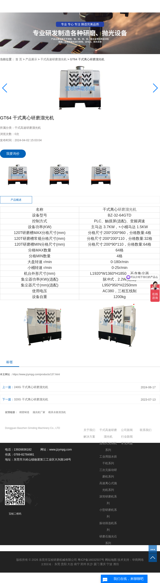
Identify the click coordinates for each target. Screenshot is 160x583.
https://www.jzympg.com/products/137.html (36, 374)
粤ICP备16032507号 (91, 559)
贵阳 (64, 564)
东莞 (57, 564)
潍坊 (116, 564)
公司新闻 (127, 430)
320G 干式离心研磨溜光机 (31, 399)
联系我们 (145, 430)
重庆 (103, 564)
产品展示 (31, 59)
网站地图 (111, 559)
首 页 (18, 59)
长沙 (90, 564)
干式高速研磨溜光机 (53, 59)
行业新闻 (127, 436)
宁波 (109, 564)
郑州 (83, 564)
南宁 (77, 564)
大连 (70, 564)
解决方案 (89, 436)
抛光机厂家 (39, 412)
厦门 (96, 564)
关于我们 (89, 430)
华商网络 (138, 559)
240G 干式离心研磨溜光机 (31, 387)
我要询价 (13, 153)
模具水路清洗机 (57, 412)
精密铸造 (24, 412)
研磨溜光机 (127, 209)
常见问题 (127, 443)
